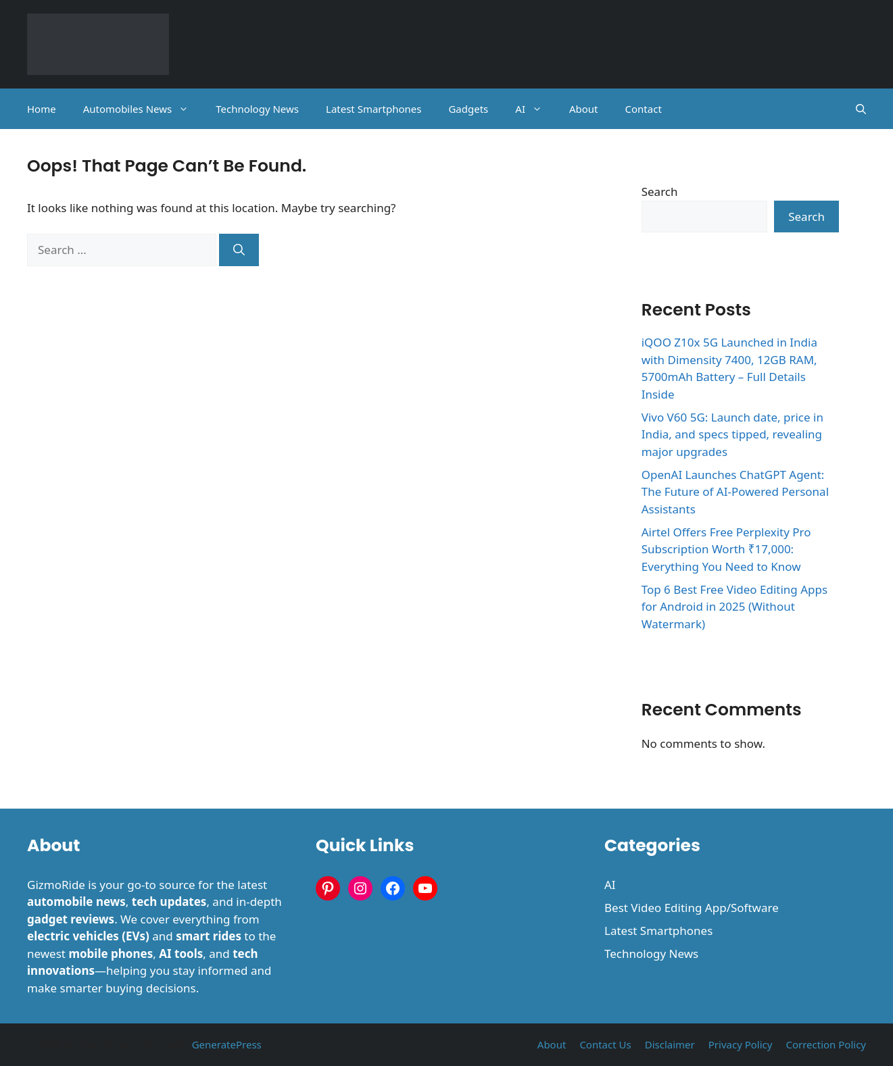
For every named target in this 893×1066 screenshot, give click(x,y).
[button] (860, 108)
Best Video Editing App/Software (691, 907)
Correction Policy (826, 1044)
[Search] (239, 250)
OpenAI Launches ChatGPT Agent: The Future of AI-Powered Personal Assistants (735, 492)
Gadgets (468, 109)
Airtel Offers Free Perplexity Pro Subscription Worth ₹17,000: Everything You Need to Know (726, 549)
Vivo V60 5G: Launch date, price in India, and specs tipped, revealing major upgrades (732, 434)
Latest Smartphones (373, 109)
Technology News (257, 109)
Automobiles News (143, 108)
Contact (643, 109)
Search (660, 191)
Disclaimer (670, 1044)
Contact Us (605, 1044)
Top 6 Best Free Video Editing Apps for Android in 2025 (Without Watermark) (734, 607)
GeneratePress (227, 1044)
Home (41, 109)
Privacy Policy (740, 1044)
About (583, 109)
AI (535, 108)
